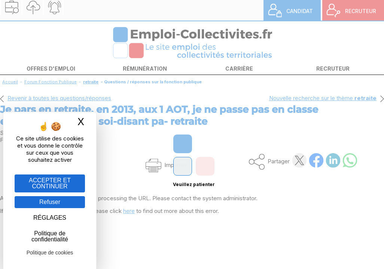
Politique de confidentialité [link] (49, 236)
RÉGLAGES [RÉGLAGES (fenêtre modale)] (49, 217)
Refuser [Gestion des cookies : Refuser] (49, 202)
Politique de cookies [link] (50, 253)
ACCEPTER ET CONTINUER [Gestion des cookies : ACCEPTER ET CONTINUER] (50, 183)
